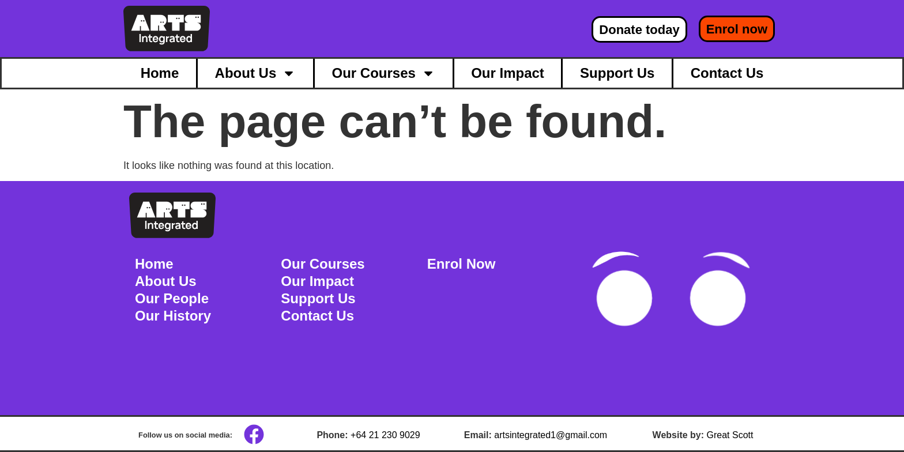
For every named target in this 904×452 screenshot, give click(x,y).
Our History (173, 315)
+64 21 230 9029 (385, 435)
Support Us (617, 73)
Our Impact (507, 73)
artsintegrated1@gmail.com (550, 435)
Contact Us (727, 73)
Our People (172, 298)
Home (160, 73)
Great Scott (730, 435)
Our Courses (383, 73)
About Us (255, 73)
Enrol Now (461, 264)
